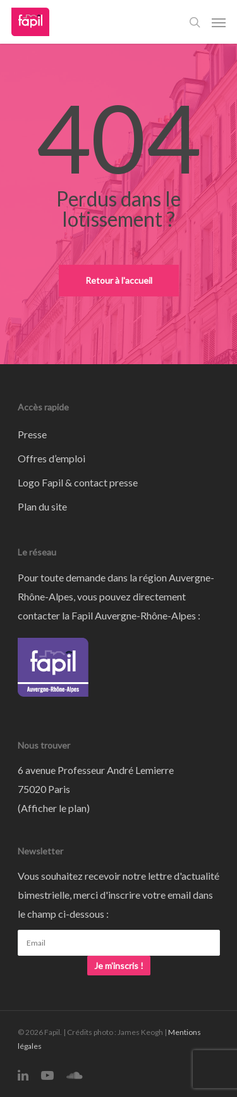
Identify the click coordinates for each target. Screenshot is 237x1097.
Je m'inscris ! (118, 965)
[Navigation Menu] (219, 22)
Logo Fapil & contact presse (78, 482)
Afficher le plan (54, 808)
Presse (32, 434)
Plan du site (42, 506)
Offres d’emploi (51, 458)
